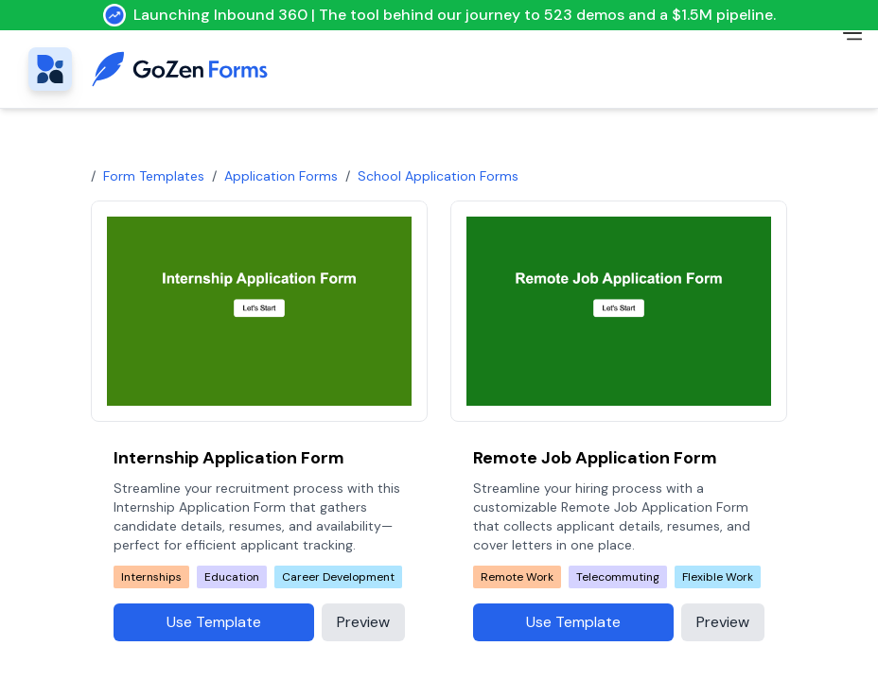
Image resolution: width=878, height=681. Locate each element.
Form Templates (153, 175)
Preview (363, 622)
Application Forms (281, 175)
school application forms (438, 175)
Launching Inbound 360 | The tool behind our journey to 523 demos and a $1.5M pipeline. (439, 15)
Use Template (214, 622)
